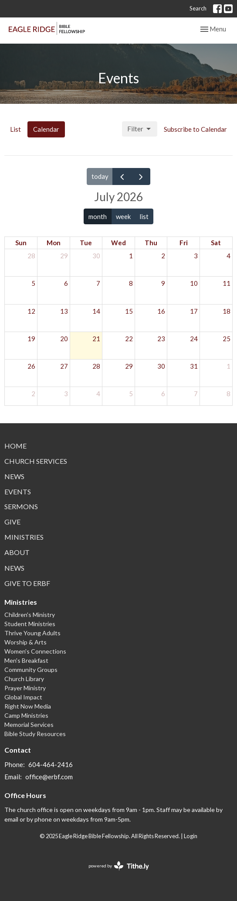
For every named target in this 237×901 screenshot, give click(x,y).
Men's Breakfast (26, 660)
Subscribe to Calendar (195, 129)
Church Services (35, 461)
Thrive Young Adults (32, 633)
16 (161, 311)
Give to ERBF (27, 583)
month (97, 216)
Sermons (21, 506)
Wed (118, 243)
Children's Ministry (29, 614)
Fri (183, 243)
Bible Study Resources (35, 733)
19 (31, 339)
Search (198, 8)
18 (226, 311)
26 (31, 366)
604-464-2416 (50, 764)
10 (194, 283)
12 (31, 311)
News (14, 476)
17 (194, 311)
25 (226, 339)
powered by (118, 866)
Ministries (24, 537)
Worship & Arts (25, 642)
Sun (21, 243)
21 (96, 339)
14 (96, 311)
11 (226, 283)
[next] (140, 176)
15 (129, 311)
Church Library (24, 678)
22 (129, 339)
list (144, 216)
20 (64, 339)
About (17, 552)
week (123, 216)
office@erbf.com (49, 777)
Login (190, 835)
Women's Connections (35, 651)
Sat (216, 243)
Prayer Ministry (25, 688)
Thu (151, 243)
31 (194, 366)
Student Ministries (29, 623)
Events (17, 491)
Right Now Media (27, 706)
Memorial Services (29, 724)
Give (12, 521)
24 (194, 339)
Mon (54, 243)
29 (64, 256)
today (99, 176)
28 (31, 256)
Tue (86, 243)
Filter (139, 129)
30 (96, 256)
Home (15, 446)
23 (161, 339)
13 (64, 311)
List (15, 129)
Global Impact (23, 697)
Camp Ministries (26, 715)
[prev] (122, 176)
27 (64, 366)
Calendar (46, 129)
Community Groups (31, 669)
